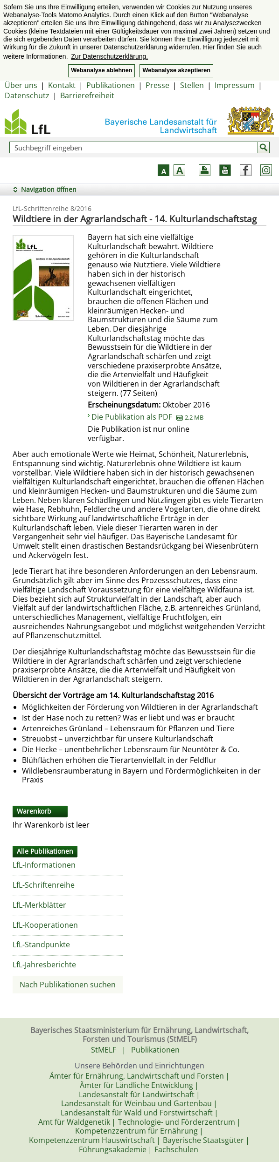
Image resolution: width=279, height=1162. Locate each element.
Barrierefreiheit (87, 95)
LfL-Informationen (44, 865)
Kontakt (62, 85)
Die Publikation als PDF (147, 417)
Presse (157, 85)
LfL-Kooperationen (45, 925)
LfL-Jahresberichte (44, 964)
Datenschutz (27, 95)
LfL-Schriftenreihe (44, 885)
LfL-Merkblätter (39, 905)
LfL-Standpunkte (41, 944)
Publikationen (110, 85)
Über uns (21, 85)
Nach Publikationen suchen (68, 984)
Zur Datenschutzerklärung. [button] (109, 56)
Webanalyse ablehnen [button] (101, 70)
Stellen (192, 85)
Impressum (235, 85)
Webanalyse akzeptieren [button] (176, 70)
